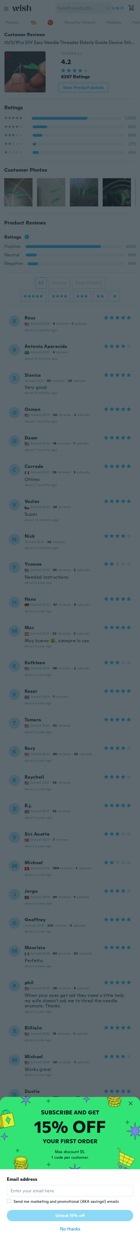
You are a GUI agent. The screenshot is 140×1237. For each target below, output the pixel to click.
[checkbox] (9, 1201)
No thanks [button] (70, 1229)
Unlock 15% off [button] (70, 1215)
